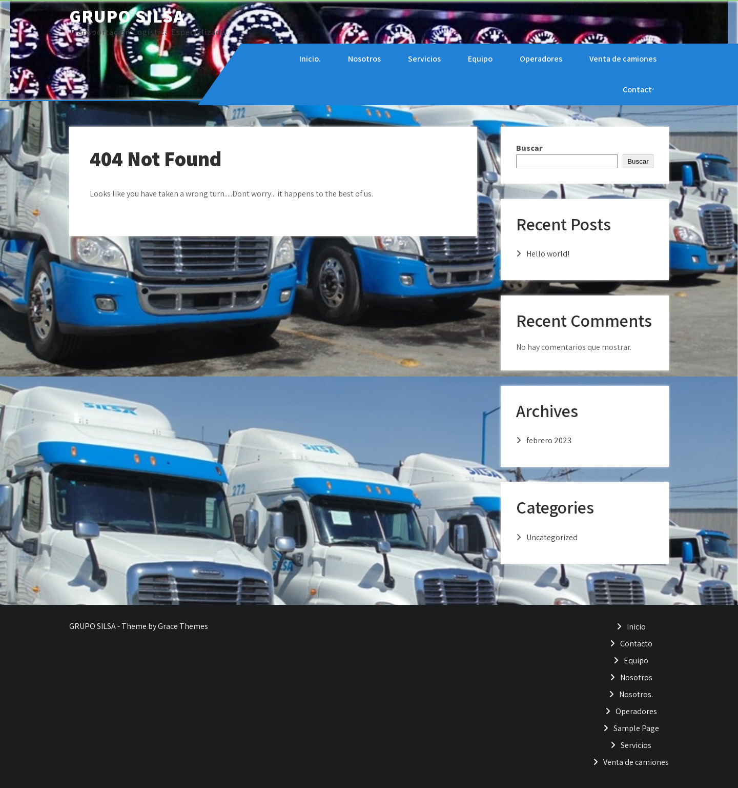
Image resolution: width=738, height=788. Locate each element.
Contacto (639, 89)
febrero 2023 (548, 440)
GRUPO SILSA (126, 16)
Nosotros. (636, 694)
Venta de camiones (622, 58)
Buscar (529, 148)
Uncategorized (552, 537)
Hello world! (547, 253)
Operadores (540, 58)
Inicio (636, 626)
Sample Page (636, 728)
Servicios (423, 58)
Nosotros (363, 58)
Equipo (479, 58)
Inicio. (309, 58)
